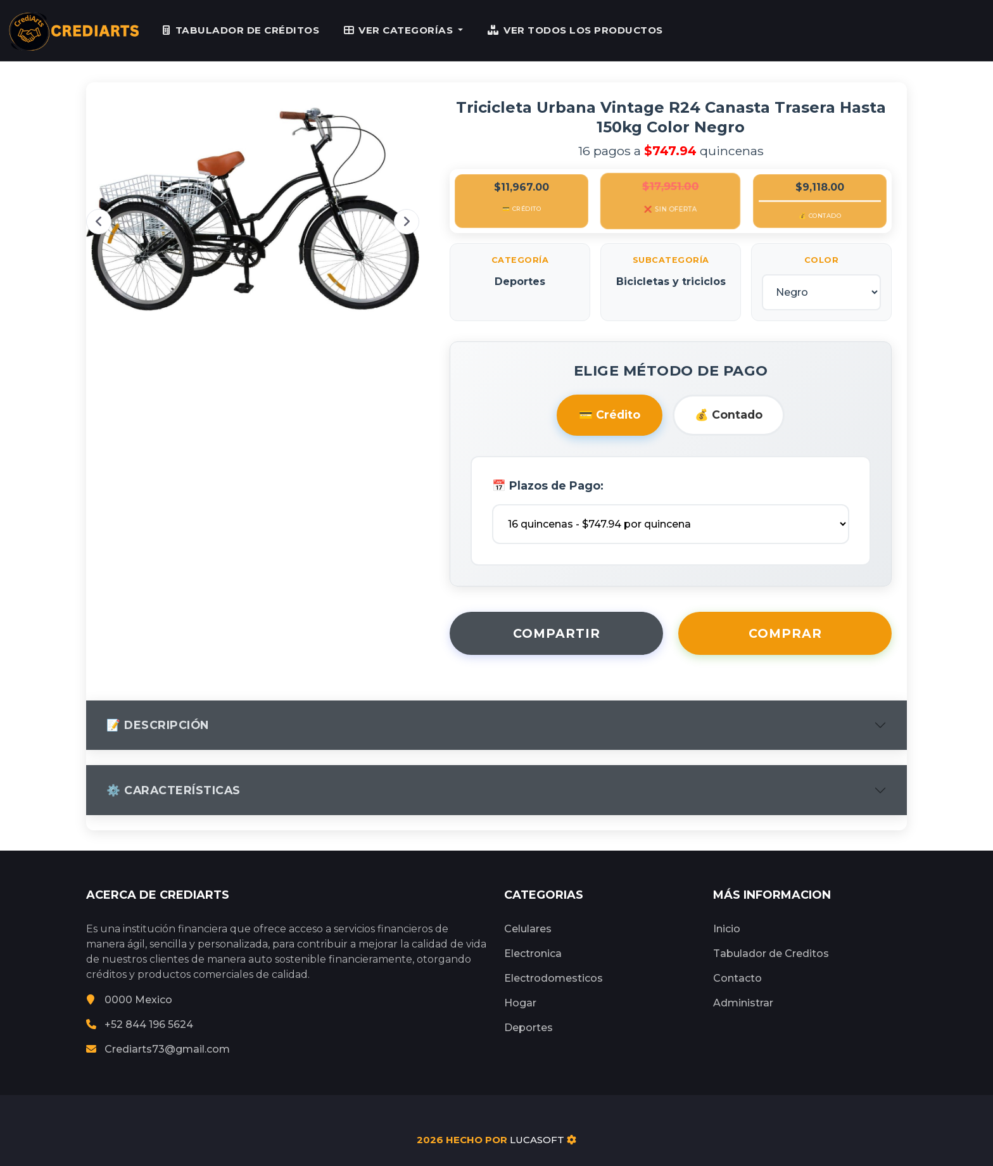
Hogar (520, 1003)
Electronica (533, 953)
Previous (98, 221)
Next (406, 221)
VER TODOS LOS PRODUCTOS (575, 30)
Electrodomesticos (553, 978)
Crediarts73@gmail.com (158, 1049)
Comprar (785, 633)
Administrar (743, 1003)
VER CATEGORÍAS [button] (400, 30)
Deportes (528, 1028)
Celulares (528, 929)
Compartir (556, 633)
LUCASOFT (537, 1140)
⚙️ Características (173, 790)
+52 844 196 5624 (139, 1024)
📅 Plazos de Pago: (548, 485)
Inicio (726, 929)
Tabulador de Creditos (771, 953)
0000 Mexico (129, 1000)
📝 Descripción (157, 725)
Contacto (737, 978)
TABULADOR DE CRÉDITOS (241, 30)
